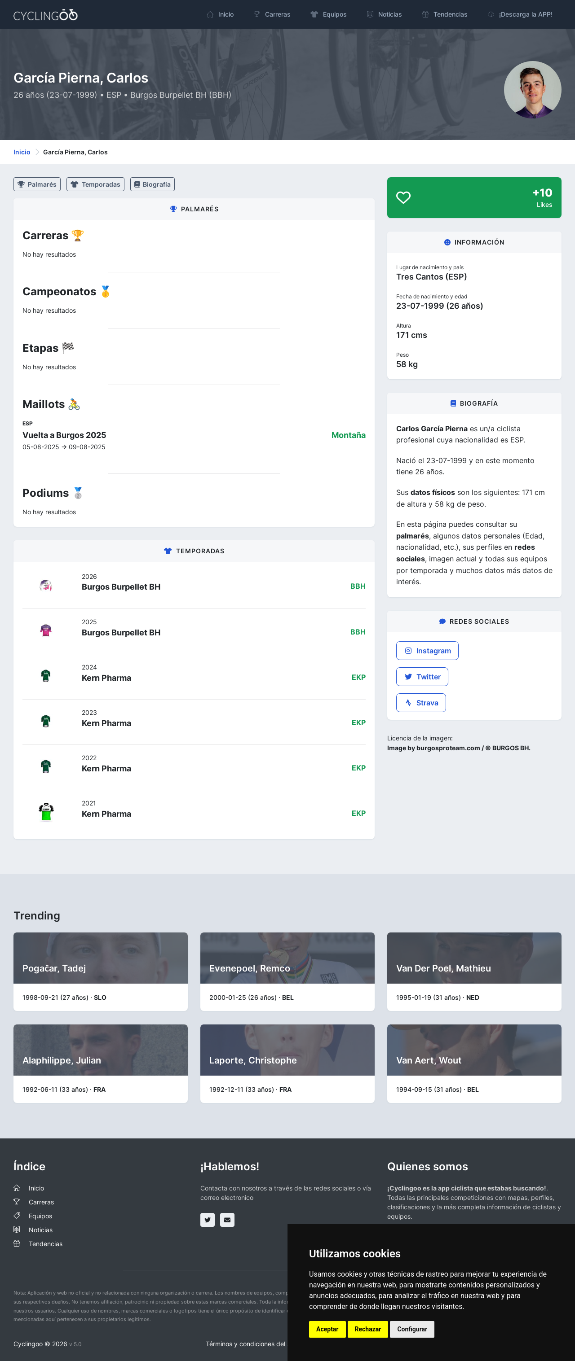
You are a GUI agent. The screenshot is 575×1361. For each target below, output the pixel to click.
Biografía (152, 184)
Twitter (422, 676)
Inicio (22, 152)
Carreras (41, 1202)
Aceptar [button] (327, 1329)
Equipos (40, 1216)
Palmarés (37, 184)
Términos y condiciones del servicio (258, 1344)
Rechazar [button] (368, 1329)
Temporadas (95, 184)
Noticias (41, 1230)
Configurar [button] (412, 1329)
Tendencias (45, 1243)
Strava (421, 702)
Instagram (427, 650)
